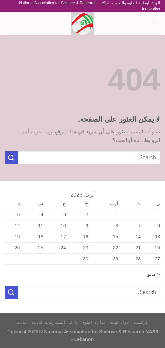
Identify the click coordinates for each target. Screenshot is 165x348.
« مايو (153, 274)
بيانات (21, 322)
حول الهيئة (119, 322)
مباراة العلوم (93, 322)
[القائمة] (156, 24)
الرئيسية (141, 322)
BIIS (73, 322)
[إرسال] (11, 157)
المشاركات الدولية (48, 322)
